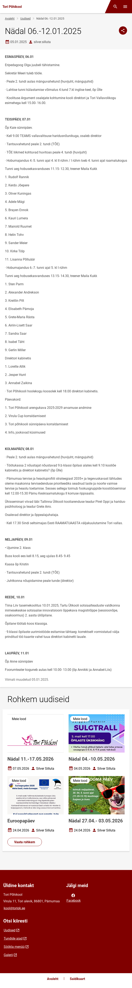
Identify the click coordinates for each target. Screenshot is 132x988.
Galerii (8, 955)
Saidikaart (77, 979)
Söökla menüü (14, 947)
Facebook (74, 898)
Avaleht (10, 18)
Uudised (25, 18)
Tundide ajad (13, 938)
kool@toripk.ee (14, 908)
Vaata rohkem (24, 842)
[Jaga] (123, 30)
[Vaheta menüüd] (125, 6)
